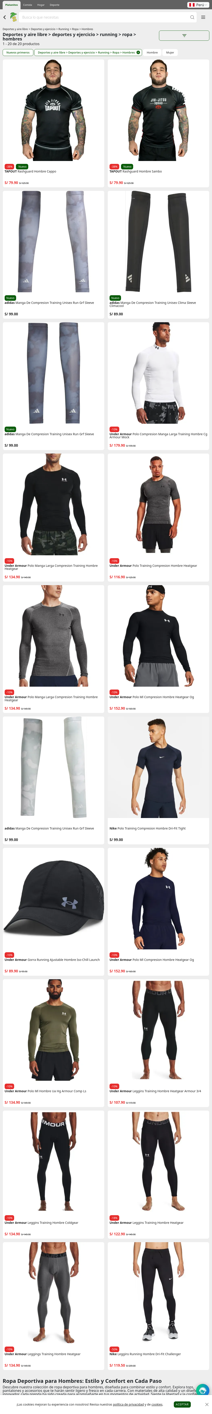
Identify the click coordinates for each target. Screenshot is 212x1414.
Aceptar (182, 1404)
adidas (10, 302)
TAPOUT (11, 171)
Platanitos (11, 4)
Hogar (41, 4)
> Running (62, 29)
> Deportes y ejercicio (42, 29)
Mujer (170, 52)
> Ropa (74, 29)
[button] (198, 5)
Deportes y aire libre (15, 29)
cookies (156, 1404)
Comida (27, 4)
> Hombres (86, 29)
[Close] (207, 1404)
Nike (113, 828)
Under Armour (121, 434)
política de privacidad (128, 1404)
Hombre (152, 52)
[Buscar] (192, 17)
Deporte (54, 4)
